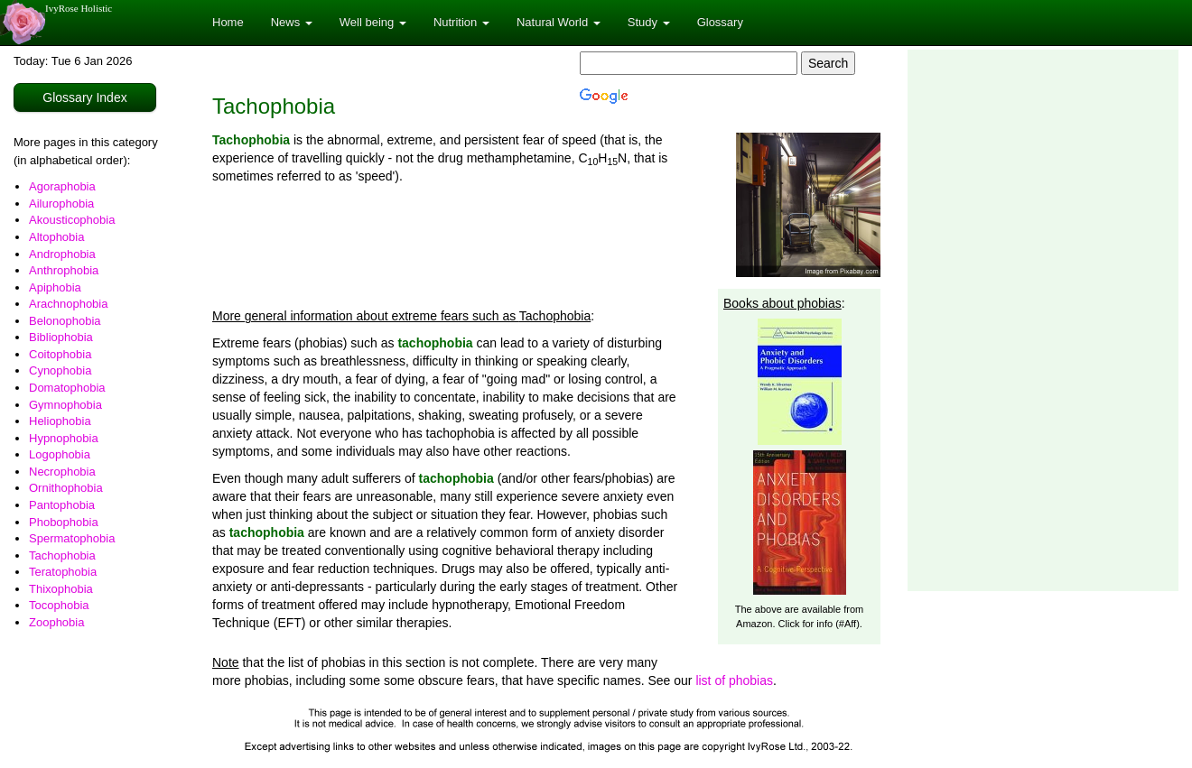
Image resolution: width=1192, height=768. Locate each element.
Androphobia (62, 254)
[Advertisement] (1032, 320)
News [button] (291, 22)
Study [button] (649, 22)
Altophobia (56, 237)
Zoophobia (56, 622)
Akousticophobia (72, 220)
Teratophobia (63, 571)
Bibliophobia (61, 337)
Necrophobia (62, 471)
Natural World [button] (559, 22)
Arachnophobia (68, 303)
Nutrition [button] (461, 22)
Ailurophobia (61, 203)
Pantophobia (62, 505)
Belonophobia (65, 321)
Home (228, 22)
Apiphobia (55, 287)
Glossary (720, 22)
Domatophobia (67, 387)
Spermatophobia (72, 538)
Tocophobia (59, 605)
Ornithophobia (66, 488)
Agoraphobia (62, 186)
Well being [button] (373, 22)
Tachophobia (62, 555)
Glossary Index (84, 97)
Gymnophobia (65, 405)
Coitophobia (60, 354)
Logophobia (59, 454)
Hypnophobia (63, 438)
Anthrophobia (63, 270)
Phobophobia (63, 522)
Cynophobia (60, 370)
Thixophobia (61, 589)
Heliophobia (60, 421)
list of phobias (734, 680)
